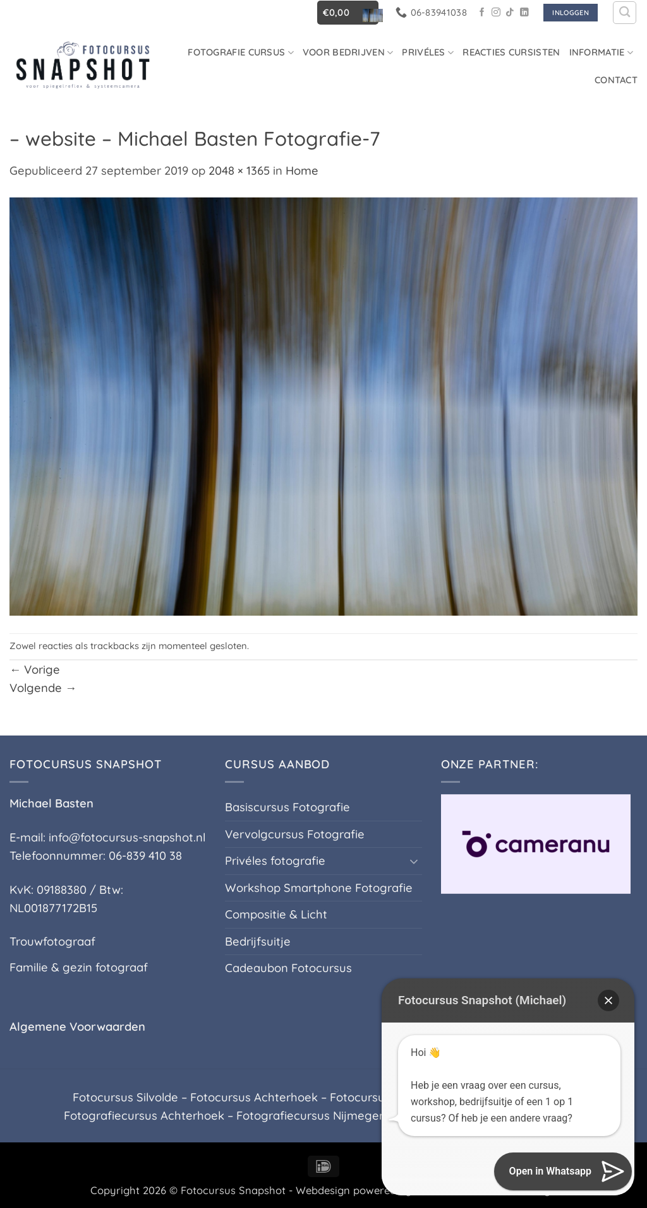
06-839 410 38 (145, 855)
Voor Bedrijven (348, 52)
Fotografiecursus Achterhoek (144, 1115)
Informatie (601, 52)
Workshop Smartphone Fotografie (319, 888)
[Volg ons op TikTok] (509, 13)
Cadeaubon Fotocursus (288, 968)
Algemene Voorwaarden (77, 1026)
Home (302, 170)
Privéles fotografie (275, 860)
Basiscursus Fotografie (287, 807)
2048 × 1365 (239, 170)
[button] (347, 12)
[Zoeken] (624, 13)
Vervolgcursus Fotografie (295, 834)
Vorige (34, 669)
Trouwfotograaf (52, 941)
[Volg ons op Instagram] (496, 13)
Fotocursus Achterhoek (254, 1097)
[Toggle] (414, 861)
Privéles (428, 52)
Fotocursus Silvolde (125, 1097)
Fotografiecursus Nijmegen (311, 1115)
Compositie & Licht (276, 914)
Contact (616, 80)
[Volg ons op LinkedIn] (524, 13)
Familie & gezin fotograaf (78, 967)
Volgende (42, 688)
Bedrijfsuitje (258, 941)
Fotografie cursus (241, 52)
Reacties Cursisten (511, 52)
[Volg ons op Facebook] (482, 13)
